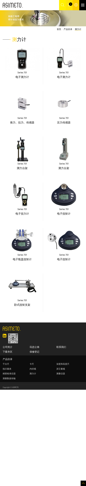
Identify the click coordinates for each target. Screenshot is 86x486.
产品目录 (68, 29)
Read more (5, 426)
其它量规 (60, 368)
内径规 (33, 368)
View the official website (21, 426)
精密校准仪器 (9, 373)
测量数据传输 (9, 378)
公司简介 (7, 346)
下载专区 (7, 351)
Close (2, 391)
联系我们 (61, 346)
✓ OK (68, 484)
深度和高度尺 (62, 364)
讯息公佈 (34, 346)
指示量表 (7, 368)
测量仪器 (60, 373)
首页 (59, 29)
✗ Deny (3, 402)
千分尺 (6, 364)
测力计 (78, 29)
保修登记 (34, 351)
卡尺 (32, 364)
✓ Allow (3, 398)
